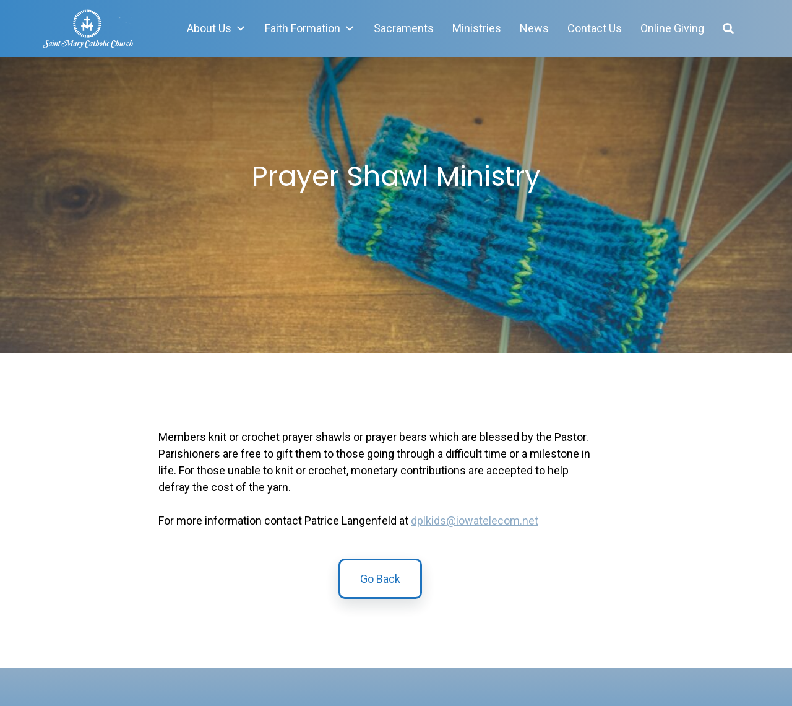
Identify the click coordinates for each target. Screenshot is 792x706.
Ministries (476, 28)
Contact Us (594, 28)
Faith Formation (310, 28)
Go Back (380, 582)
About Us (216, 28)
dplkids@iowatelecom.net (474, 520)
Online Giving (672, 28)
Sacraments (404, 28)
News (534, 28)
